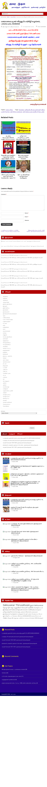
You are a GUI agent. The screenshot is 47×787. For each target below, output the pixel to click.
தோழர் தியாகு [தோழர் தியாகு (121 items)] (12, 618)
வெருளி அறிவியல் (7, 402)
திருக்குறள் (5, 354)
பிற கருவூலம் (6, 381)
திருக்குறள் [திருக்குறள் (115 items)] (40, 618)
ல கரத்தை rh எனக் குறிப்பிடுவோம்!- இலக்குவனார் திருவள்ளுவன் (18, 440)
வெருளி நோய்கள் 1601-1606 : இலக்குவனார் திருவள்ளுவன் (14, 275)
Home (8, 17)
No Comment (42, 26)
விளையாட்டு (6, 398)
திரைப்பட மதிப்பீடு (7, 356)
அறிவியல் (5, 300)
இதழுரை (5, 306)
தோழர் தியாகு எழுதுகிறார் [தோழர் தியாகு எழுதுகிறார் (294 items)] (12, 608)
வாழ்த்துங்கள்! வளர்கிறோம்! (8, 679)
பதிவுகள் (4, 434)
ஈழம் (4, 315)
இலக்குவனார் (6, 312)
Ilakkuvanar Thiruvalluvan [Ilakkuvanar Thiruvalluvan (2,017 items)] (16, 605)
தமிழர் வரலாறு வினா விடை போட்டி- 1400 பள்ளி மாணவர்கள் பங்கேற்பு (19, 683)
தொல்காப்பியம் (6, 362)
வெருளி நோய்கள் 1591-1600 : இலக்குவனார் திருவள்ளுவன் (14, 282)
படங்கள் (5, 367)
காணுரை (5, 335)
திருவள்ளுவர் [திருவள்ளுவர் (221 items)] (36, 610)
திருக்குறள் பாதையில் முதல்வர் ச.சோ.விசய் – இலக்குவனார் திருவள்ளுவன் (20, 445)
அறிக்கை (5, 298)
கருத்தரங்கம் (6, 327)
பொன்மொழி (6, 387)
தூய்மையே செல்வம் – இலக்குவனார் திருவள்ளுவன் (26, 555)
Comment (4, 194)
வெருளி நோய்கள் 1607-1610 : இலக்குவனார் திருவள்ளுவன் (14, 268)
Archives (3, 411)
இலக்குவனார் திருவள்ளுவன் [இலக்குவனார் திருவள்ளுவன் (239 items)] (12, 610)
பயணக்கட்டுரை (6, 373)
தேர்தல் (4, 358)
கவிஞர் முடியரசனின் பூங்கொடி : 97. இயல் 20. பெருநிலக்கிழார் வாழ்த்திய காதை (25, 579)
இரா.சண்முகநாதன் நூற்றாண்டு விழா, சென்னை (23, 157)
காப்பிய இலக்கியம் (7, 337)
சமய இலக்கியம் (7, 344)
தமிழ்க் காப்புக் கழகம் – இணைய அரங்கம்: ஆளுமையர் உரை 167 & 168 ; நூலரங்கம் (27, 474)
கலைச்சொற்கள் (6, 331)
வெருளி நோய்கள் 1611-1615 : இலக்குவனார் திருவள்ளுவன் (14, 262)
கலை (4, 329)
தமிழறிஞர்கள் (6, 350)
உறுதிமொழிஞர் (6, 321)
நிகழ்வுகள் (5, 365)
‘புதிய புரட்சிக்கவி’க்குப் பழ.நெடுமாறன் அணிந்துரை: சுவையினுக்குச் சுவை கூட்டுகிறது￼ (23, 178)
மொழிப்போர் (6, 396)
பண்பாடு (5, 371)
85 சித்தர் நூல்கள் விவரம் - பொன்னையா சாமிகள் (13, 669)
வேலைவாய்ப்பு (6, 404)
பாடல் (4, 375)
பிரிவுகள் (20, 434)
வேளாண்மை (6, 406)
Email (26, 216)
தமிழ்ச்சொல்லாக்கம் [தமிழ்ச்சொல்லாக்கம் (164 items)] (12, 612)
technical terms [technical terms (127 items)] (27, 616)
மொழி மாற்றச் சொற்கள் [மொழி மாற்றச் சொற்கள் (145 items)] (30, 614)
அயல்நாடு (5, 296)
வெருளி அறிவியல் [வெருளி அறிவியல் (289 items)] (28, 608)
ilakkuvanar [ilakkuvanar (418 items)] (38, 605)
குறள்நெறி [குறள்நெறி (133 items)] (6, 616)
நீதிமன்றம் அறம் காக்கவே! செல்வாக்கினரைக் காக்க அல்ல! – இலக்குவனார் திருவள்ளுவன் (20, 241)
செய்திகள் (5, 346)
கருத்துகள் (12, 434)
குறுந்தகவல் (6, 340)
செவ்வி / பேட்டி (7, 348)
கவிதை (4, 333)
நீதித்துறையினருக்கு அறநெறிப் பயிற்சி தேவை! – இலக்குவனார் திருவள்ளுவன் (36, 231)
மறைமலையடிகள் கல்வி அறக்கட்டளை (33, 112)
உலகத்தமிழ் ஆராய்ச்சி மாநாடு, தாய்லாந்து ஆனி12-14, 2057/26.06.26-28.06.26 (21, 438)
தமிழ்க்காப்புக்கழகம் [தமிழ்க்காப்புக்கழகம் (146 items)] (17, 614)
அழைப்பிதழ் (12, 17)
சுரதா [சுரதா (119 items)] (17, 618)
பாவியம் (5, 377)
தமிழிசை (5, 352)
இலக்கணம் (5, 310)
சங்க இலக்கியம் (6, 342)
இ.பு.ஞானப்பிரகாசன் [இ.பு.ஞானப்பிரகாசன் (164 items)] (24, 612)
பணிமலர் (5, 369)
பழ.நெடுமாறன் (5, 112)
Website (27, 220)
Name (27, 213)
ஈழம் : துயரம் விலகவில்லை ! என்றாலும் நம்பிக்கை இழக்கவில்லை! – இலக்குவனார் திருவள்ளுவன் (22, 246)
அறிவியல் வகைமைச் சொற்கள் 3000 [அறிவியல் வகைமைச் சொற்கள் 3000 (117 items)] (28, 618)
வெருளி (5, 400)
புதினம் (4, 383)
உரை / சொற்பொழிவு (8, 319)
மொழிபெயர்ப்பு (6, 394)
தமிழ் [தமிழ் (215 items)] (4, 612)
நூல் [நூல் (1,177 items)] (32, 605)
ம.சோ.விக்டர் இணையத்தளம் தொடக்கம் (11, 676)
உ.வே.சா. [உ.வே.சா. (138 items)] (39, 614)
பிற (3, 379)
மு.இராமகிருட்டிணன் (8, 390)
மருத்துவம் (5, 389)
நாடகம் (4, 363)
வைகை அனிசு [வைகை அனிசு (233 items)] (27, 610)
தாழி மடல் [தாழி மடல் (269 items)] (39, 608)
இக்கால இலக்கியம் (7, 304)
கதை (4, 325)
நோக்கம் (4, 673)
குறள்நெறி (5, 338)
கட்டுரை (5, 323)
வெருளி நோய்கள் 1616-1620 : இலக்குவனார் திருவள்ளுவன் (14, 255)
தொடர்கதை (6, 360)
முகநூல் (5, 392)
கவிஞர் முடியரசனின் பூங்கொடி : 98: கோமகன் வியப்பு (27, 571)
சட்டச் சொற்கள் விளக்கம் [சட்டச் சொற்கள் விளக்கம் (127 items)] (16, 616)
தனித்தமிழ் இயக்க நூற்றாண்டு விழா (35, 110)
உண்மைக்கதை (6, 317)
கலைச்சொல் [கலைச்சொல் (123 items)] (35, 616)
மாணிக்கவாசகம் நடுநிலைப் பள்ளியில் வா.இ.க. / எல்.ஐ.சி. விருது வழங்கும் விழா (10, 231)
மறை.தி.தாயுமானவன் (16, 112)
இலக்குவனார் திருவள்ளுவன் (11, 26)
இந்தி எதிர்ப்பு (6, 308)
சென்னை (21, 110)
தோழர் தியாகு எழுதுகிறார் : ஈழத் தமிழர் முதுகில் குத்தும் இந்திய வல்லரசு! (8, 157)
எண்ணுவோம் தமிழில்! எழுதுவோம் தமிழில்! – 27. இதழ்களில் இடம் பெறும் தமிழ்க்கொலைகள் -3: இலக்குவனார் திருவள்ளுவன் (25, 483)
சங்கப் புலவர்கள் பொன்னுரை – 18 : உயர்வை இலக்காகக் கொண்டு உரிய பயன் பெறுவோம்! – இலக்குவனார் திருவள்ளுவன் (25, 588)
